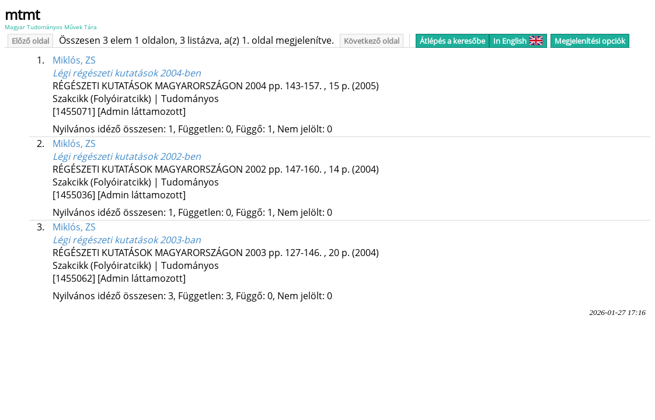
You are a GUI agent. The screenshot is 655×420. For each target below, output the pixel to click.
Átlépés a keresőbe (452, 41)
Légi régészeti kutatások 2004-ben (127, 72)
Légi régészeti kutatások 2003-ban (127, 239)
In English (518, 41)
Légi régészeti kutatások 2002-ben (127, 156)
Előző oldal (30, 41)
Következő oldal (371, 41)
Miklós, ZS (74, 60)
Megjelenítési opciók (590, 41)
